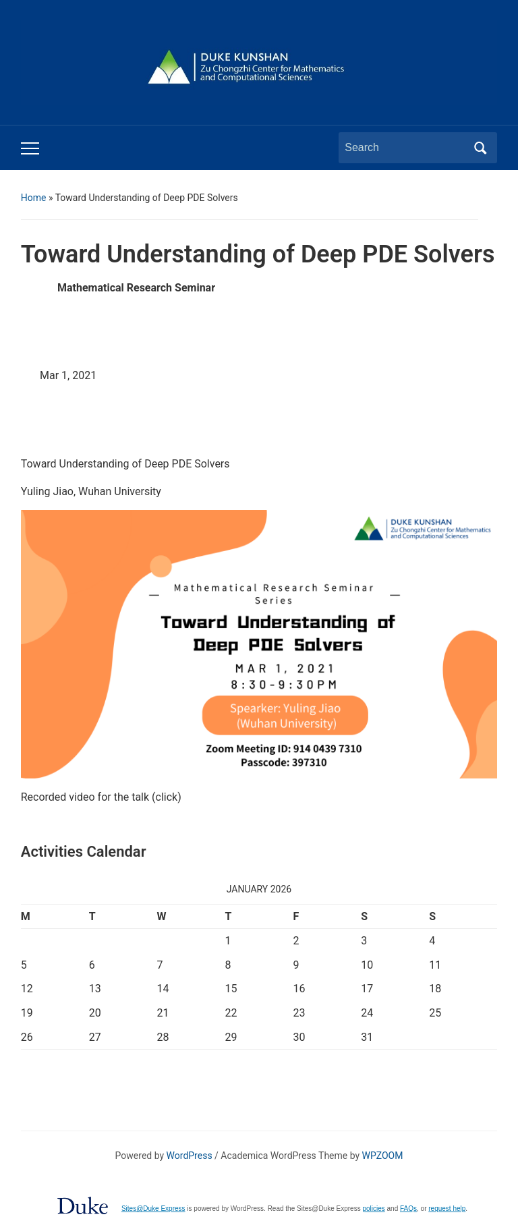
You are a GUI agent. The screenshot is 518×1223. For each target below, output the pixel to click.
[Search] (405, 147)
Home (34, 197)
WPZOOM (382, 1155)
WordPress (189, 1155)
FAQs (408, 1208)
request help (446, 1208)
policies (373, 1208)
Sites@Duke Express (153, 1208)
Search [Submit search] (480, 147)
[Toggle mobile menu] (30, 148)
